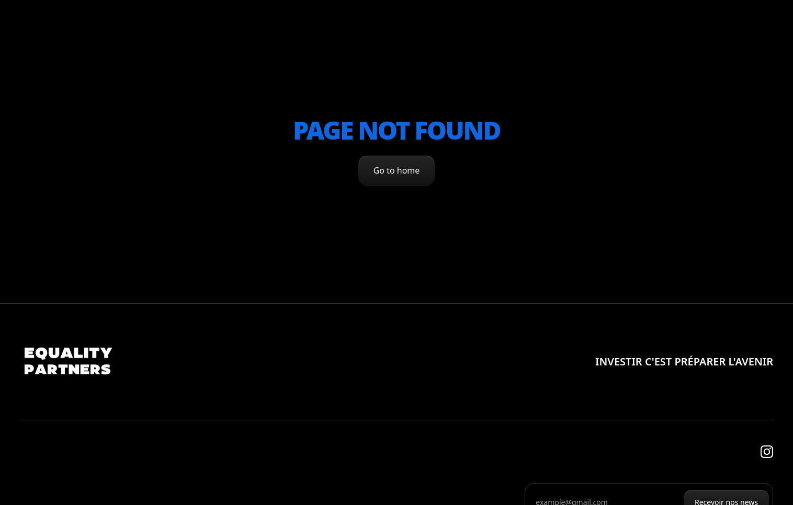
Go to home (396, 170)
